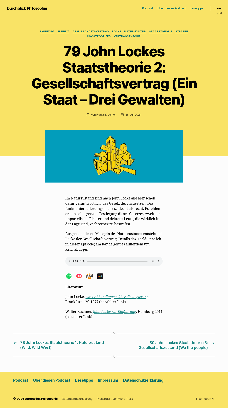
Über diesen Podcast (171, 8)
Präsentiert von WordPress (114, 398)
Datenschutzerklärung (149, 380)
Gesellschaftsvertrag (90, 31)
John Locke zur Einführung (115, 312)
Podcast (147, 8)
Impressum (112, 380)
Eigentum (46, 31)
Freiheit (63, 31)
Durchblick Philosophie (27, 8)
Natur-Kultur (135, 31)
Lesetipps (196, 8)
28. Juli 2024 (133, 114)
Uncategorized (99, 36)
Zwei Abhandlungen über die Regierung (117, 297)
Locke (116, 31)
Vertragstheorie (127, 36)
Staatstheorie (161, 31)
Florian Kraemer (106, 114)
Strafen (182, 31)
